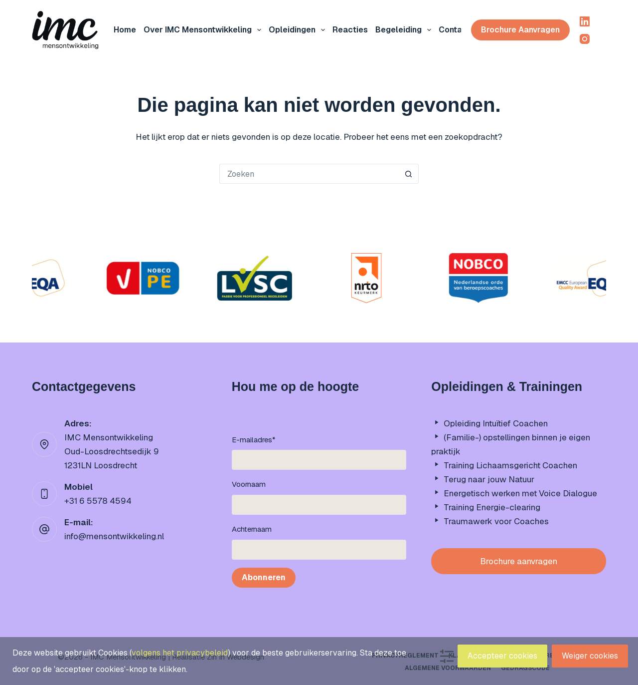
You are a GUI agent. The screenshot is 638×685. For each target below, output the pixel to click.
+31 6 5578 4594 (98, 500)
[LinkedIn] (585, 21)
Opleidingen (299, 30)
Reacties (350, 29)
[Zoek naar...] (309, 174)
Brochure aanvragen (520, 29)
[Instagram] (585, 39)
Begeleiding (405, 30)
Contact (455, 29)
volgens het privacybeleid (180, 653)
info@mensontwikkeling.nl (114, 536)
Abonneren (264, 577)
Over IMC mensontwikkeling (204, 30)
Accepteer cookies (502, 656)
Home (125, 29)
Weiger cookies (590, 656)
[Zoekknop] (409, 174)
